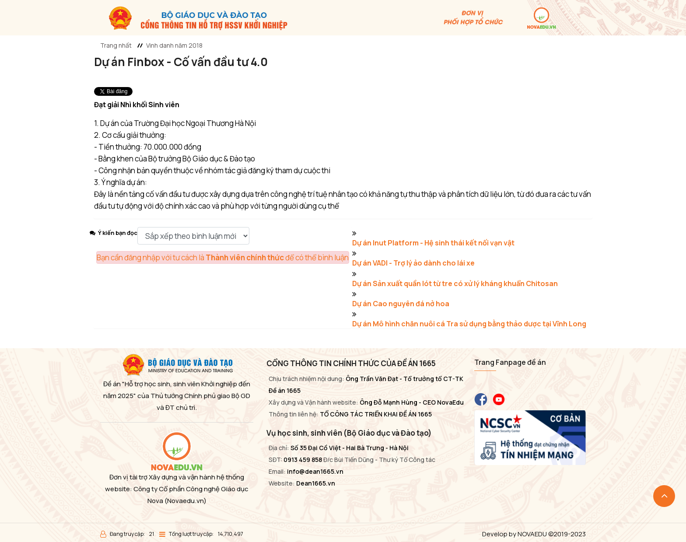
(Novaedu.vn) (185, 500)
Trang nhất (116, 45)
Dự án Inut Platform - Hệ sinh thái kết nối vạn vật (433, 243)
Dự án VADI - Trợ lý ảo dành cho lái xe (413, 263)
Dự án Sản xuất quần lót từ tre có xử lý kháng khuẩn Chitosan (455, 283)
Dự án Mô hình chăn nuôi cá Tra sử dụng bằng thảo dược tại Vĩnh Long (469, 324)
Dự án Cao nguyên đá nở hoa (400, 303)
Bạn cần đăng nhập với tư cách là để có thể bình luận (223, 257)
